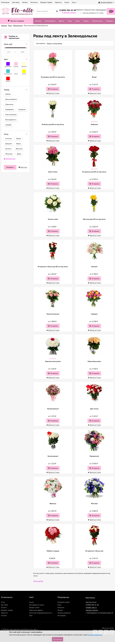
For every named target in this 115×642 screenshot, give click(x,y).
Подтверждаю (57, 639)
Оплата (3, 607)
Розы (70, 21)
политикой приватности (95, 635)
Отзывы (4, 615)
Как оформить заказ (36, 605)
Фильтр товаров (16, 21)
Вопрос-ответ (34, 607)
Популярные (50, 21)
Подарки (109, 21)
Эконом (38, 21)
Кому (77, 21)
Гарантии (4, 613)
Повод (85, 21)
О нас (3, 602)
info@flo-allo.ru (91, 607)
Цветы (61, 21)
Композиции (97, 21)
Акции (31, 602)
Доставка (4, 605)
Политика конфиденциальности (40, 613)
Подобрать (10, 167)
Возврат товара (7, 610)
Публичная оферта (36, 610)
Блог (31, 615)
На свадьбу (62, 615)
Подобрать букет (64, 602)
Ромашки (61, 607)
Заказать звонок (92, 610)
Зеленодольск (101, 10)
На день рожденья (64, 613)
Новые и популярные (54, 43)
